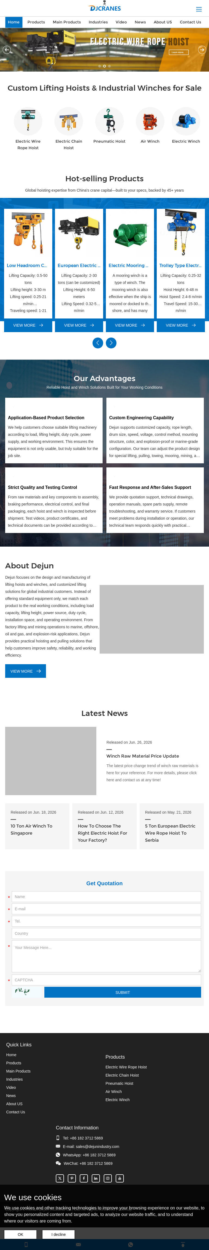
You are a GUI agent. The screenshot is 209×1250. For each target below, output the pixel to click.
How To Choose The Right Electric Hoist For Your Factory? (102, 829)
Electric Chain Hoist (69, 145)
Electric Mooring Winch (130, 265)
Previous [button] (7, 50)
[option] (104, 50)
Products (36, 22)
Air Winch (150, 141)
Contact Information (77, 1123)
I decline (58, 1234)
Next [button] (202, 50)
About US (163, 22)
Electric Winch (186, 141)
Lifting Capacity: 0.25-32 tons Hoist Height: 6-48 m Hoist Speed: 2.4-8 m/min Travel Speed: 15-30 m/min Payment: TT (180, 293)
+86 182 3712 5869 (86, 1134)
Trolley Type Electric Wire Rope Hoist (180, 265)
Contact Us (190, 22)
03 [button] (109, 66)
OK (20, 1234)
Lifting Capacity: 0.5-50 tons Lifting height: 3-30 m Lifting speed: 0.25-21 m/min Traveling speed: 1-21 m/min (28, 293)
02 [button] (104, 66)
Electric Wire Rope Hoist (28, 145)
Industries (98, 22)
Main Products (67, 22)
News (140, 22)
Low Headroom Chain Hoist (28, 265)
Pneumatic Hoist (109, 141)
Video (121, 22)
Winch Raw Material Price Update (142, 753)
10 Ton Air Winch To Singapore (31, 825)
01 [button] (99, 66)
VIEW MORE (28, 325)
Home (14, 22)
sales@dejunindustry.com (97, 1142)
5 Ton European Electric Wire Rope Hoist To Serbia (170, 829)
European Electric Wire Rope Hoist (79, 265)
